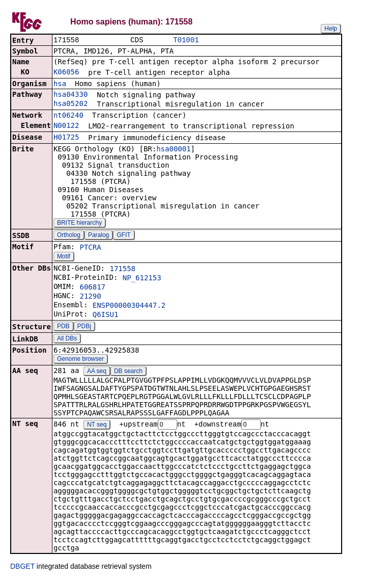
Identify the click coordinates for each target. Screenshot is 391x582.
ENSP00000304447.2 (129, 306)
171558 (122, 270)
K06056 (66, 73)
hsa (59, 85)
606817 (92, 288)
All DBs (67, 339)
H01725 (66, 138)
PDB (63, 327)
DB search (128, 372)
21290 (90, 297)
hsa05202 (70, 104)
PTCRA (90, 248)
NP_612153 (142, 279)
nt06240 (68, 116)
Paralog (98, 236)
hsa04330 (70, 95)
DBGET (22, 568)
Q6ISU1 (106, 315)
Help (330, 28)
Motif (63, 257)
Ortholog (68, 236)
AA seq (96, 372)
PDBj (84, 327)
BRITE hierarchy (79, 223)
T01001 (186, 40)
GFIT (123, 236)
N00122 (66, 126)
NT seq (96, 426)
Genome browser (80, 359)
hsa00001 (173, 150)
